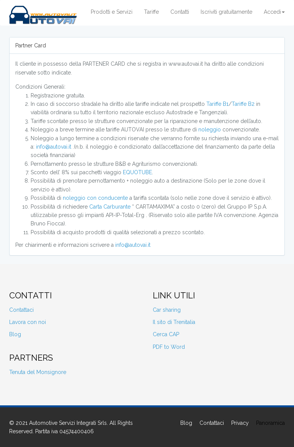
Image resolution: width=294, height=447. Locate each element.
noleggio (209, 129)
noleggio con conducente (95, 198)
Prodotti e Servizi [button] (111, 12)
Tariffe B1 (217, 104)
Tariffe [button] (151, 12)
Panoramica (270, 423)
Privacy (240, 423)
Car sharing (167, 310)
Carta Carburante (110, 207)
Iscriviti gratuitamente (226, 12)
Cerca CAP (166, 334)
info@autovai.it (53, 147)
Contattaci (21, 310)
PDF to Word (169, 347)
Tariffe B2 (243, 104)
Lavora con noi (27, 322)
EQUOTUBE (137, 172)
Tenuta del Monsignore (37, 372)
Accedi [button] (274, 12)
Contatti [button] (179, 12)
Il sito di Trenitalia (174, 322)
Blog (15, 334)
